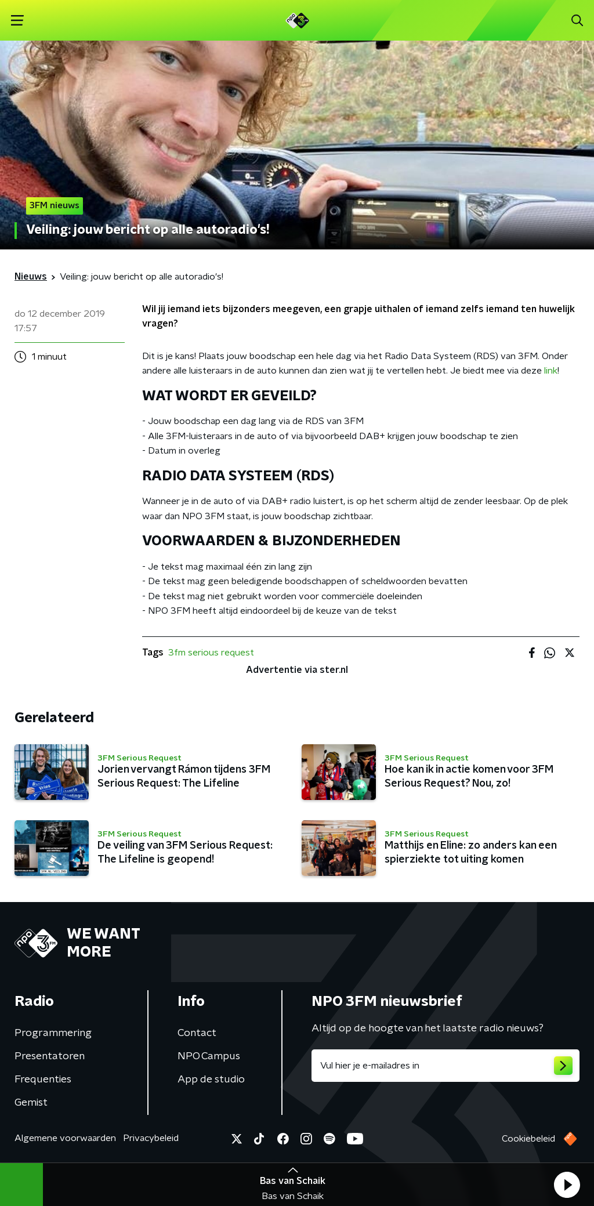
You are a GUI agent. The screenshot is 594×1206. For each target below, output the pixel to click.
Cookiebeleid (528, 1138)
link (550, 370)
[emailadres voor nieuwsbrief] (445, 1065)
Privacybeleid (151, 1138)
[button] (566, 1184)
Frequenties (43, 1079)
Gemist (31, 1103)
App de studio (211, 1079)
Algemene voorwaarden (65, 1138)
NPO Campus (209, 1056)
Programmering (53, 1033)
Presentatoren (50, 1056)
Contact (197, 1033)
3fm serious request (211, 652)
